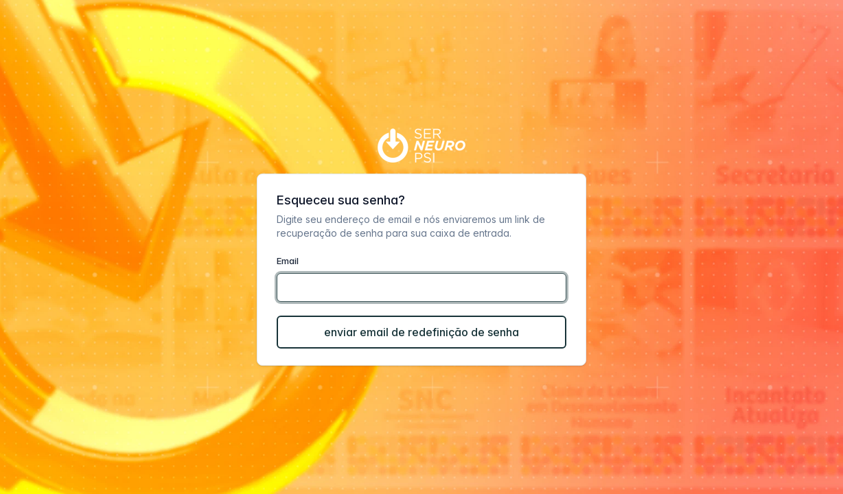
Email (288, 260)
